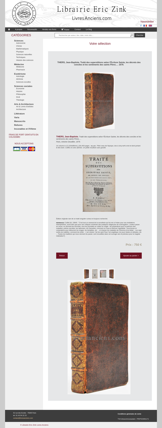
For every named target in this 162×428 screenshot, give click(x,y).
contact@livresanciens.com (23, 418)
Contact (78, 29)
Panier (65, 30)
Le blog (89, 29)
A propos (18, 29)
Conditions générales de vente (129, 414)
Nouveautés (32, 29)
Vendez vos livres (49, 29)
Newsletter (147, 21)
